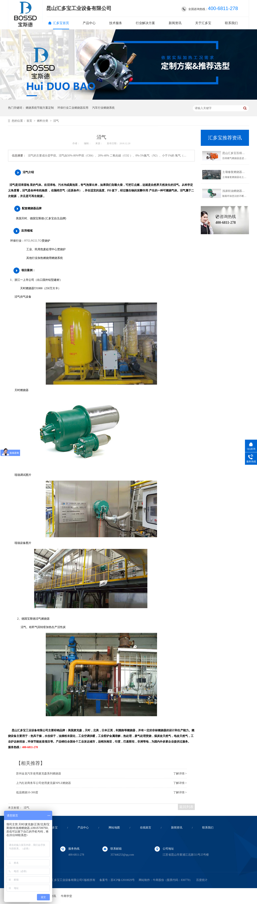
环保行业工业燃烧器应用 (72, 107)
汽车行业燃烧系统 (103, 107)
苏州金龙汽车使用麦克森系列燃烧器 (38, 773)
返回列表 (186, 807)
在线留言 (145, 827)
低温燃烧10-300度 (27, 792)
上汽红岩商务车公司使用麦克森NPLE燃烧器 (43, 782)
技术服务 (115, 23)
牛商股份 (158, 880)
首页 (30, 120)
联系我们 (231, 23)
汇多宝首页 (61, 23)
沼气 (56, 120)
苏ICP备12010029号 (123, 880)
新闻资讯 (175, 23)
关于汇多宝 (203, 23)
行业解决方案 (145, 23)
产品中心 (89, 23)
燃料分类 (43, 120)
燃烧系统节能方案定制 (40, 107)
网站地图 (114, 827)
